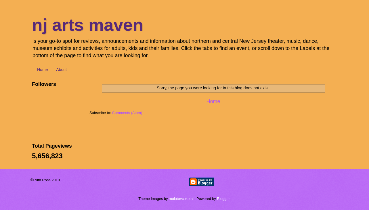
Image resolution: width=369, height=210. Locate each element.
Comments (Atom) (127, 113)
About (61, 69)
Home (42, 69)
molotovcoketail (181, 198)
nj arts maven (87, 24)
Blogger (223, 198)
